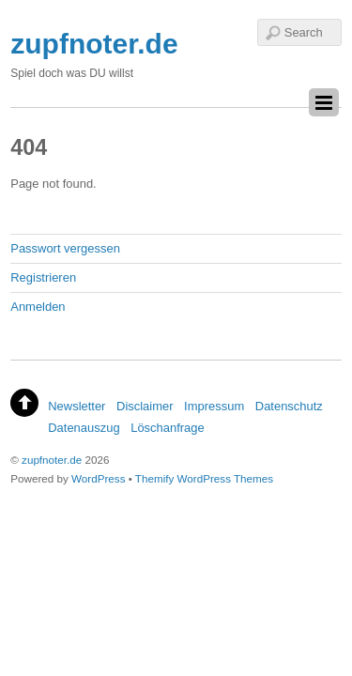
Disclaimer (144, 406)
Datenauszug (83, 428)
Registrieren (43, 277)
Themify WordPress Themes (204, 478)
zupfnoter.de (52, 459)
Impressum (214, 406)
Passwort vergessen (65, 248)
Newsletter (76, 406)
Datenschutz (289, 406)
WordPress (98, 478)
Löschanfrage (167, 428)
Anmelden (37, 307)
